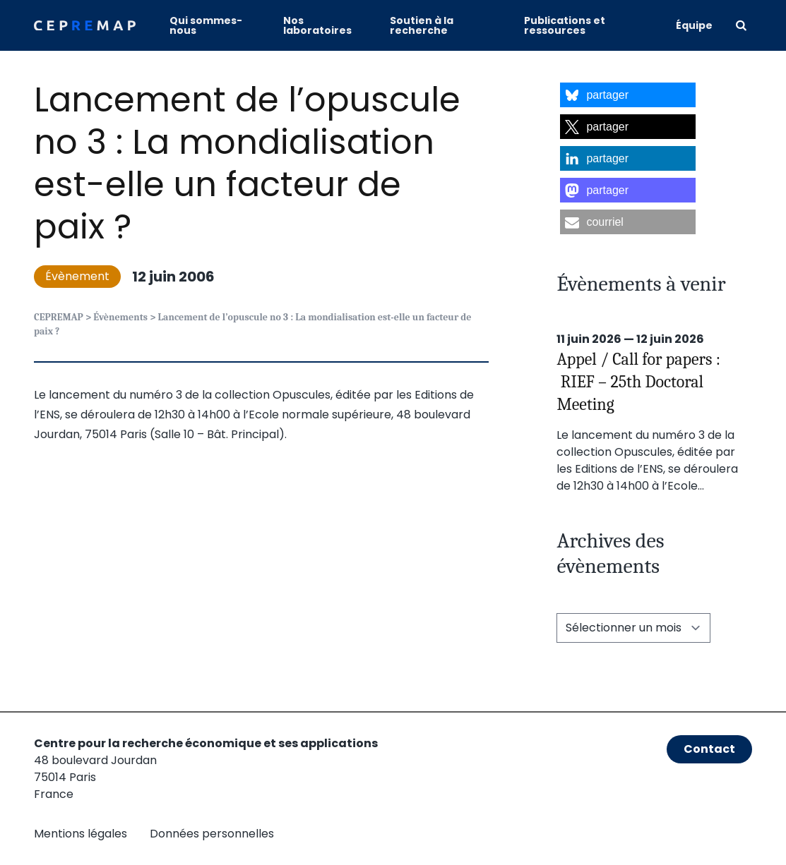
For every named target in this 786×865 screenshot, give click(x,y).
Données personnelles (212, 833)
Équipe (694, 25)
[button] (628, 95)
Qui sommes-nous (205, 25)
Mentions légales (80, 833)
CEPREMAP (58, 317)
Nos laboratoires (317, 25)
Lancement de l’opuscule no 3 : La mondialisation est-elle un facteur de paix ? (247, 163)
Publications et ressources (564, 25)
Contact (709, 749)
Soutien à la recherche (421, 25)
